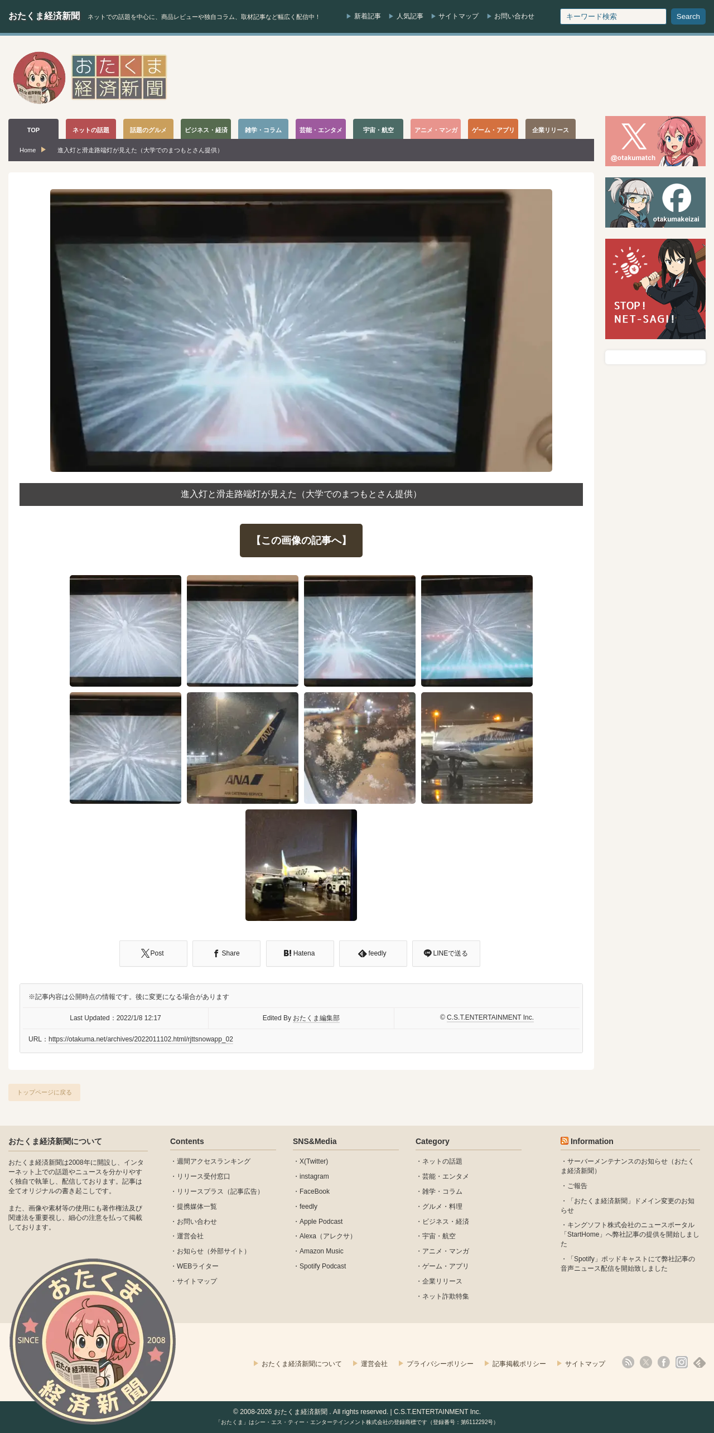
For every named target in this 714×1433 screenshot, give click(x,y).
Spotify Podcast (323, 1266)
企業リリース (442, 1281)
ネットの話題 (442, 1161)
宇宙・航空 (439, 1236)
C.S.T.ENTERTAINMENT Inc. (490, 1017)
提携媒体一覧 (197, 1206)
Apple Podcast (321, 1221)
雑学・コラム (442, 1191)
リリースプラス (200, 1191)
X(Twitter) (314, 1161)
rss (628, 1362)
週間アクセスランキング (213, 1161)
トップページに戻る (44, 1092)
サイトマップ (458, 16)
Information (592, 1141)
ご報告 (577, 1186)
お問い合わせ (514, 16)
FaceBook (315, 1191)
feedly (308, 1206)
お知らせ (190, 1251)
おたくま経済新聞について (55, 1141)
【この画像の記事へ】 (301, 540)
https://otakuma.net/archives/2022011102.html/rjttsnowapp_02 (141, 1039)
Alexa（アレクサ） (328, 1236)
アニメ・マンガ (445, 1251)
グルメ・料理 (442, 1206)
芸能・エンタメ (445, 1176)
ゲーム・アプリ (445, 1266)
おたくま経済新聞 (44, 16)
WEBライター (198, 1266)
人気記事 (410, 16)
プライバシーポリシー (440, 1364)
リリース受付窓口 (203, 1176)
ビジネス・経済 (445, 1221)
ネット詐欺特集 (445, 1296)
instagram (314, 1176)
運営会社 (190, 1236)
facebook (664, 1362)
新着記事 (367, 16)
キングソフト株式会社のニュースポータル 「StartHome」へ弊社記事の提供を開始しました (630, 1234)
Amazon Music (322, 1251)
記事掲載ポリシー (519, 1364)
